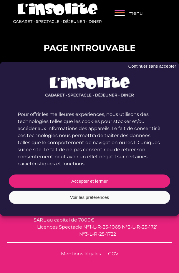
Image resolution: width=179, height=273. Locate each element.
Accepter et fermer (89, 184)
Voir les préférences (89, 201)
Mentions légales (81, 253)
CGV (113, 253)
